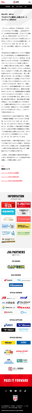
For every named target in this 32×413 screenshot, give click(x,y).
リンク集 (26, 406)
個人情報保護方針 (5, 406)
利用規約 (13, 406)
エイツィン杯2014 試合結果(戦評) (12, 181)
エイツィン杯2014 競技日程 (10, 177)
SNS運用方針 (19, 406)
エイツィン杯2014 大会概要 (10, 173)
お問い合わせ (4, 407)
